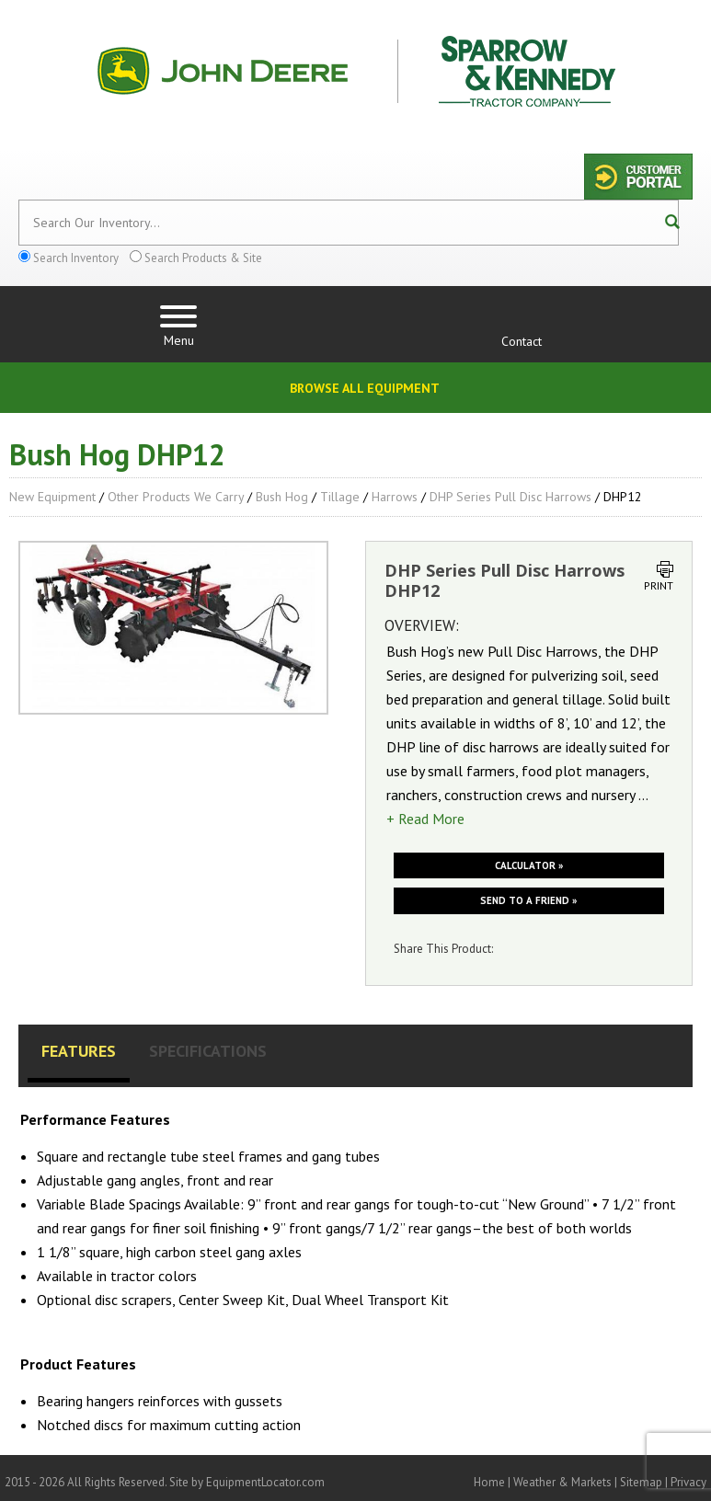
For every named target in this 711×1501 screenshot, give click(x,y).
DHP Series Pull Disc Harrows (510, 496)
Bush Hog (282, 496)
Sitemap (641, 1482)
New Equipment (52, 496)
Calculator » (529, 865)
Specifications (208, 1050)
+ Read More (425, 818)
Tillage (340, 496)
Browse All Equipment (365, 388)
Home (489, 1482)
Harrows (395, 496)
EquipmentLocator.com (265, 1482)
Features (78, 1050)
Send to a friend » (528, 900)
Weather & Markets (562, 1482)
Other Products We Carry (176, 496)
